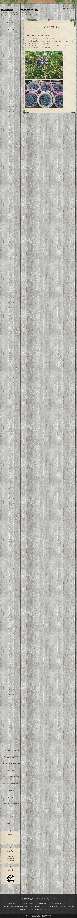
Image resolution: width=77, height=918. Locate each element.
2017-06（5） (11, 568)
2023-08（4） (11, 196)
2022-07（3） (11, 261)
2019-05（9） (11, 452)
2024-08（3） (11, 136)
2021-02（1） (11, 347)
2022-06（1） (11, 266)
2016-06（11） (11, 628)
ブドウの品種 (10, 770)
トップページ (10, 22)
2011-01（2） (11, 744)
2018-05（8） (11, 513)
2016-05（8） (11, 633)
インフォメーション (11, 29)
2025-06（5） (11, 91)
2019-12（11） (11, 417)
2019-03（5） (11, 463)
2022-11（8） (11, 241)
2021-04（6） (11, 337)
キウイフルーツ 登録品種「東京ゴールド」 (10, 757)
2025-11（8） (11, 65)
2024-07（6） (11, 141)
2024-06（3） (11, 146)
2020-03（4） (11, 402)
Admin (43, 916)
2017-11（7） (11, 543)
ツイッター (11, 817)
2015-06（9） (11, 689)
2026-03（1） (11, 45)
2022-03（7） (11, 282)
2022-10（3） (11, 246)
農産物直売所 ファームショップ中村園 (38, 899)
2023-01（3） (11, 231)
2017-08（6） (11, 558)
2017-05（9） (11, 573)
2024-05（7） (11, 151)
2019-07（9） (11, 442)
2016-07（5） (11, 623)
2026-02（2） (11, 50)
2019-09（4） (11, 432)
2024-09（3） (11, 131)
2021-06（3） (11, 327)
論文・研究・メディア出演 (11, 803)
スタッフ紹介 (10, 797)
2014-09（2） (11, 729)
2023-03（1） (11, 221)
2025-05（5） (11, 96)
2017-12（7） (11, 538)
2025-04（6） (11, 101)
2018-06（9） (11, 508)
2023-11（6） (11, 181)
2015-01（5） (11, 714)
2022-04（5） (11, 277)
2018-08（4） (11, 498)
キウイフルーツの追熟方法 (10, 783)
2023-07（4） (11, 201)
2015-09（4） (11, 674)
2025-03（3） (11, 106)
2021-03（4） (11, 342)
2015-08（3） (11, 679)
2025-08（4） (11, 81)
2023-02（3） (11, 226)
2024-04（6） (11, 156)
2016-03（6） (11, 643)
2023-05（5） (11, 211)
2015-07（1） (11, 684)
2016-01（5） (11, 653)
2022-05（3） (11, 272)
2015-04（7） (11, 699)
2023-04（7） (11, 216)
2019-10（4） (11, 427)
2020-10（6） (11, 367)
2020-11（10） (11, 362)
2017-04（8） (11, 578)
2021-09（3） (11, 312)
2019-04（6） (11, 457)
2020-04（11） (11, 397)
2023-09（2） (11, 191)
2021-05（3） (11, 332)
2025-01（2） (11, 111)
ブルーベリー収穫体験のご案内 (11, 777)
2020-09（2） (11, 372)
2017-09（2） (11, 553)
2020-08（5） (11, 377)
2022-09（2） (11, 251)
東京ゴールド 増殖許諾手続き (11, 763)
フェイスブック (10, 810)
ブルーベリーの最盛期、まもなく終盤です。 (39, 35)
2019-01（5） (11, 473)
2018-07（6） (11, 503)
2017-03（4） (11, 583)
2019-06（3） (11, 447)
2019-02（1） (11, 468)
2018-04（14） (11, 518)
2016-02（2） (11, 648)
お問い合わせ (10, 824)
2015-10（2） (11, 669)
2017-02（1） (11, 588)
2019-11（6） (11, 422)
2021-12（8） (11, 297)
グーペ (39, 916)
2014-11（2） (11, 724)
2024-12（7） (11, 116)
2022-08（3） (11, 256)
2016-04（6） (11, 638)
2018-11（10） (11, 483)
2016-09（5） (11, 613)
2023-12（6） (11, 176)
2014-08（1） (11, 734)
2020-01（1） (11, 412)
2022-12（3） (11, 236)
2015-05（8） (11, 694)
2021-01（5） (11, 352)
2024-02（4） (11, 166)
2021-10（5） (11, 307)
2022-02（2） (11, 287)
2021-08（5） (11, 317)
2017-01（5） (11, 593)
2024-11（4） (11, 121)
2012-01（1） (11, 739)
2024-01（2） (11, 171)
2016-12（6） (11, 598)
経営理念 (11, 790)
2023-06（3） (11, 206)
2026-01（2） (11, 55)
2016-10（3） (11, 608)
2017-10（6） (11, 548)
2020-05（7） (11, 392)
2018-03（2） (11, 523)
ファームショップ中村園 (34, 915)
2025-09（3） (11, 76)
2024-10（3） (11, 126)
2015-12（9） (11, 659)
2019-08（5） (11, 437)
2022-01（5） (11, 292)
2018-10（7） (11, 488)
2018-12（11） (11, 478)
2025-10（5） (11, 70)
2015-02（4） (11, 709)
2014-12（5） (11, 719)
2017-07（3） (11, 563)
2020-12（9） (11, 357)
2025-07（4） (11, 86)
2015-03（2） (11, 704)
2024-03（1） (11, 161)
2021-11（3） (11, 302)
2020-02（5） (11, 407)
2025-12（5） (11, 60)
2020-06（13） (11, 387)
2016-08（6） (11, 618)
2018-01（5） (11, 533)
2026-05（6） (11, 35)
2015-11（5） (11, 664)
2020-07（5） (11, 382)
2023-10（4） (11, 186)
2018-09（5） (11, 493)
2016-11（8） (11, 603)
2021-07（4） (11, 322)
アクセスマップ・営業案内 (11, 750)
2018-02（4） (11, 528)
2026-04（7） (11, 40)
